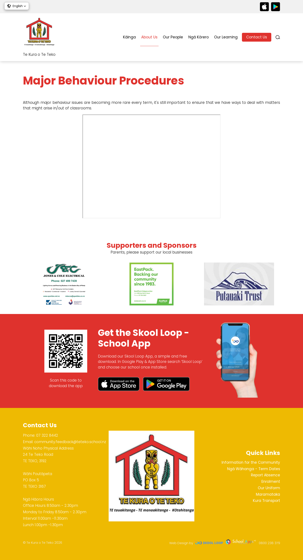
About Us (149, 37)
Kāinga (129, 37)
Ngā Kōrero (198, 37)
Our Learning (226, 37)
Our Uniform (269, 488)
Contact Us (256, 37)
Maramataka (268, 494)
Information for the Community (251, 462)
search (278, 37)
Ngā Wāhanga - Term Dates (253, 468)
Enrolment (270, 481)
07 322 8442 (47, 435)
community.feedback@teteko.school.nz (70, 441)
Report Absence (265, 475)
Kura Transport (266, 500)
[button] (16, 6)
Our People (173, 37)
